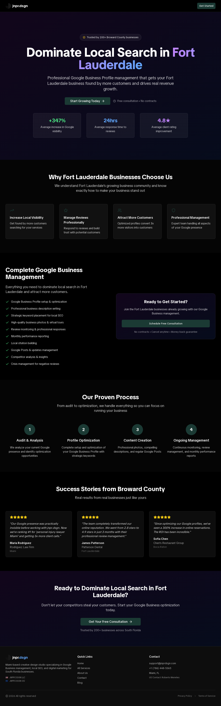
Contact (82, 677)
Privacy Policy (185, 696)
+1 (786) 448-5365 (160, 668)
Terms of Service (206, 696)
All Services (83, 668)
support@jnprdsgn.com (162, 663)
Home (80, 663)
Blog (80, 682)
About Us (82, 673)
